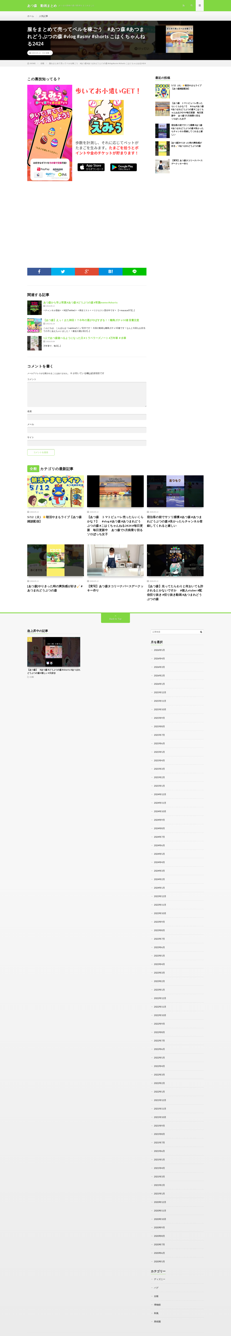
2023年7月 (159, 934)
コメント (31, 379)
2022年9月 (159, 1018)
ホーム (30, 16)
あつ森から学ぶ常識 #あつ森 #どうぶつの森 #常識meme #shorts (80, 302)
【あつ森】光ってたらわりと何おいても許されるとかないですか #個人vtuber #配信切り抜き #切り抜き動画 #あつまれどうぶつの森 (175, 593)
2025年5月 (159, 750)
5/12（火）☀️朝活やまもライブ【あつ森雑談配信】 (54, 519)
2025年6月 (159, 742)
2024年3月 (159, 867)
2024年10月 (160, 809)
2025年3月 (159, 767)
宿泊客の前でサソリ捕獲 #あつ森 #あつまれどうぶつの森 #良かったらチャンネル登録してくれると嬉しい (175, 521)
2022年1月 (159, 1084)
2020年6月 (159, 1243)
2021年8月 (159, 1126)
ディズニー (159, 1269)
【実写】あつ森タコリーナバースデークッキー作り (115, 589)
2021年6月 (159, 1143)
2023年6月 (159, 942)
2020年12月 (160, 1193)
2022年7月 (159, 1034)
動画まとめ (52, 1328)
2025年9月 (159, 717)
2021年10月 (160, 1109)
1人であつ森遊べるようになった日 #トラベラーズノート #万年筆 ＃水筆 (84, 338)
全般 (47, 53)
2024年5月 (159, 851)
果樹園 (157, 1311)
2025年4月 (159, 759)
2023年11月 (160, 901)
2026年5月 (159, 650)
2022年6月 (159, 1043)
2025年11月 (160, 700)
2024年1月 (159, 884)
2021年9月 (159, 1118)
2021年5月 (159, 1151)
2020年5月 (159, 1251)
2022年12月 (160, 992)
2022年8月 (159, 1026)
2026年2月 (159, 675)
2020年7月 (159, 1235)
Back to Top (116, 619)
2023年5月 (159, 951)
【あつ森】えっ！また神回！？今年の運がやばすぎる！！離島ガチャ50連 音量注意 (91, 320)
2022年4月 (159, 1059)
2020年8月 (159, 1226)
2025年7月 (159, 734)
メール (30, 425)
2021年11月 (160, 1101)
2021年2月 (159, 1176)
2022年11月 (160, 1001)
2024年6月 (159, 842)
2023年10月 (160, 909)
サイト (30, 438)
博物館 (157, 1294)
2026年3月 (159, 667)
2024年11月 (160, 800)
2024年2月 (159, 876)
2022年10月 (160, 1009)
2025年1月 (159, 784)
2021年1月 (159, 1184)
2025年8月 (159, 725)
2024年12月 (160, 792)
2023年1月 (159, 984)
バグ (156, 1277)
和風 (156, 1302)
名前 (29, 411)
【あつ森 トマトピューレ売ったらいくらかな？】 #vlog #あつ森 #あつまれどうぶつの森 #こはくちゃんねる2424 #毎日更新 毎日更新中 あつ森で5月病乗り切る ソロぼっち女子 (115, 525)
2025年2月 (159, 775)
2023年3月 (159, 967)
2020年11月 (160, 1201)
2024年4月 (159, 859)
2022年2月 (159, 1076)
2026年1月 (159, 684)
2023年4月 (159, 959)
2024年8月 (159, 826)
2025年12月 (160, 692)
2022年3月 (159, 1068)
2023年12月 (160, 892)
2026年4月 (159, 659)
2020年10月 (160, 1210)
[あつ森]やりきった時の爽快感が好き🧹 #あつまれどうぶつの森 (55, 589)
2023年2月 (159, 976)
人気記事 (43, 16)
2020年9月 (159, 1218)
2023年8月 (159, 926)
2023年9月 (159, 917)
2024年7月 (159, 834)
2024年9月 (159, 817)
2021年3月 (159, 1168)
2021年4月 (159, 1159)
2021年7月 (159, 1134)
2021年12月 (160, 1093)
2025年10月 (160, 709)
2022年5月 (159, 1051)
